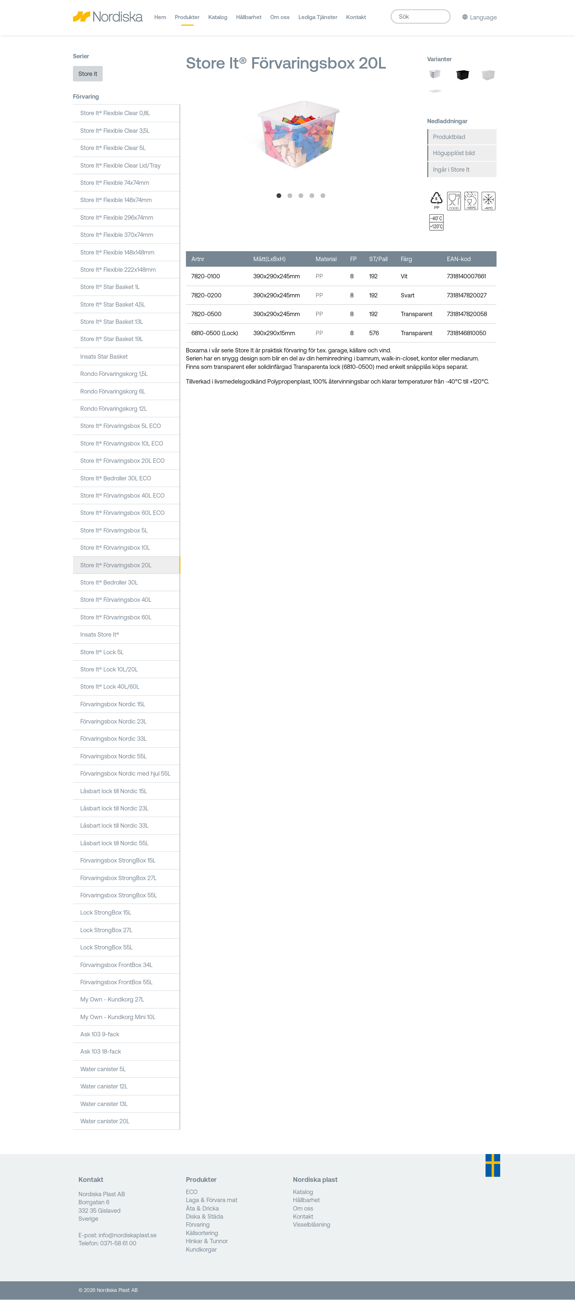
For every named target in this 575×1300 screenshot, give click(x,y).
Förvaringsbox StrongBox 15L (117, 861)
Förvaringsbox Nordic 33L (113, 739)
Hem (160, 20)
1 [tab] (279, 196)
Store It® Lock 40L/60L (109, 687)
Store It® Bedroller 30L (109, 583)
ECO (192, 1192)
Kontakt (356, 20)
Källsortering (202, 1233)
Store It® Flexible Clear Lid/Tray (120, 165)
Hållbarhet (248, 20)
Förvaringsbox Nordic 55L (113, 757)
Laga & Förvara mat (211, 1200)
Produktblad (449, 137)
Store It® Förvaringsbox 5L (114, 531)
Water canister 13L (104, 1104)
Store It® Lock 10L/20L (109, 670)
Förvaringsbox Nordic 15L (112, 704)
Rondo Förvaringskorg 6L (112, 391)
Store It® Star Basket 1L (110, 287)
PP (319, 277)
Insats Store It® (99, 635)
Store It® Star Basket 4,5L (112, 304)
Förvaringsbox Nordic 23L (113, 722)
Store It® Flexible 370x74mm (116, 235)
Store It (87, 74)
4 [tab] (312, 196)
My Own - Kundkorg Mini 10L (117, 1017)
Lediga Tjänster (318, 20)
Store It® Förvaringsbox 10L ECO (121, 444)
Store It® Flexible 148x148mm (117, 252)
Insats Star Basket (104, 357)
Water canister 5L (103, 1069)
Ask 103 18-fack (100, 1052)
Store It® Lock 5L (102, 652)
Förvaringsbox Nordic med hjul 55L (125, 774)
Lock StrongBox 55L (106, 948)
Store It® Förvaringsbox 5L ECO (120, 426)
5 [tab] (323, 196)
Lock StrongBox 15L (105, 913)
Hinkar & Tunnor (207, 1241)
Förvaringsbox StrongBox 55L (118, 896)
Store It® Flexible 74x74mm (114, 183)
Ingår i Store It (451, 169)
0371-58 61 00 (118, 1244)
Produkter (187, 20)
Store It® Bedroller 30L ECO (115, 478)
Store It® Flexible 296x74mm (116, 218)
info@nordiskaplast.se (128, 1236)
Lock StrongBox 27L (106, 930)
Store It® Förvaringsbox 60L (115, 618)
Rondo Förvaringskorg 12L (113, 409)
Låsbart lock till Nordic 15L (113, 791)
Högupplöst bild (454, 153)
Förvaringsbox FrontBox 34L (116, 965)
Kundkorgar (201, 1249)
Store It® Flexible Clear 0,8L (115, 113)
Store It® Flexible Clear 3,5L (115, 131)
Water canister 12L (104, 1087)
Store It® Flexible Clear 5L (113, 148)
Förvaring (86, 97)
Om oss (280, 20)
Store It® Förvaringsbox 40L (115, 600)
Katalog (217, 20)
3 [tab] (301, 196)
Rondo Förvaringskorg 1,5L (114, 374)
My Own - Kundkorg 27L (112, 1000)
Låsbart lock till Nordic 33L (114, 826)
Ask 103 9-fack (99, 1035)
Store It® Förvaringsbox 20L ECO (122, 461)
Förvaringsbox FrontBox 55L (116, 982)
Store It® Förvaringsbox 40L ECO (122, 496)
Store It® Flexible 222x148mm (118, 270)
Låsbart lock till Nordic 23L (114, 809)
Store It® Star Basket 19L (111, 339)
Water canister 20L (104, 1121)
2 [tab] (290, 196)
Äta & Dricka (202, 1208)
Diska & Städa (204, 1217)
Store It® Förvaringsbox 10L (115, 548)
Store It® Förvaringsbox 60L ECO (122, 513)
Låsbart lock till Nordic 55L (114, 844)
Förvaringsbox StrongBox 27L (118, 878)
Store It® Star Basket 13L (111, 322)
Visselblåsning (311, 1225)
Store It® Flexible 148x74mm (116, 200)
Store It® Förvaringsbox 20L (115, 565)
